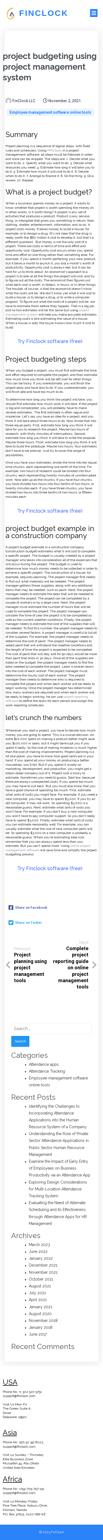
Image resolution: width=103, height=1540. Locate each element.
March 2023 (39, 1244)
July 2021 (37, 1293)
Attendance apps (44, 1064)
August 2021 (40, 1286)
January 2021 (40, 1307)
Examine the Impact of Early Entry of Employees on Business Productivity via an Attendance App (59, 1168)
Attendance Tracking (47, 1071)
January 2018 (40, 1327)
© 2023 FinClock (51, 1532)
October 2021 (41, 1279)
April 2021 (38, 1300)
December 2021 (43, 1265)
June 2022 (38, 1251)
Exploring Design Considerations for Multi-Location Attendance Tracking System (58, 1189)
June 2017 (38, 1334)
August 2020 (40, 1314)
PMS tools (54, 150)
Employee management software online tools (50, 112)
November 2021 (43, 1272)
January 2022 (41, 1258)
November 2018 (43, 1320)
